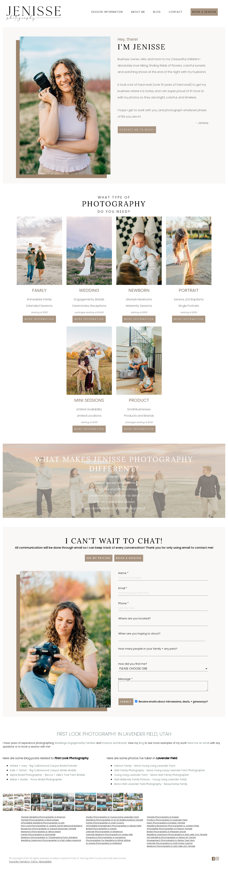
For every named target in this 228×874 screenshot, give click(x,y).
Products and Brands (114, 743)
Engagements (76, 743)
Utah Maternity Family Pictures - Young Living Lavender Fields (150, 779)
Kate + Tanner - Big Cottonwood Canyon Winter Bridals (43, 770)
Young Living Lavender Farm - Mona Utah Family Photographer (151, 775)
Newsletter (45, 861)
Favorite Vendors (19, 861)
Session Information (107, 12)
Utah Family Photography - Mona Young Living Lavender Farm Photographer (159, 770)
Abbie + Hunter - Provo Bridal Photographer (36, 779)
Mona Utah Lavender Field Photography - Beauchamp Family (150, 784)
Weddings (61, 743)
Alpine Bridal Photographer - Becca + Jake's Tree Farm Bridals (47, 775)
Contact (176, 12)
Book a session (204, 12)
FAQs (34, 861)
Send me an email (198, 743)
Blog (157, 12)
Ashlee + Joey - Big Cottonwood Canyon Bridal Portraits (43, 766)
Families (90, 743)
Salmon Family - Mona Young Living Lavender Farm (144, 766)
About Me (138, 12)
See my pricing (99, 558)
